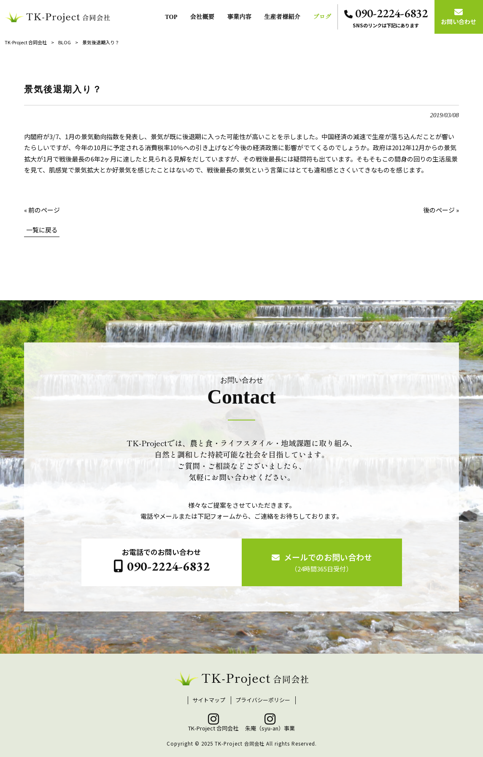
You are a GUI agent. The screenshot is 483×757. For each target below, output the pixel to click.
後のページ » (441, 209)
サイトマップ (208, 700)
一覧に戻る (42, 229)
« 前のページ (42, 209)
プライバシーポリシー (262, 700)
